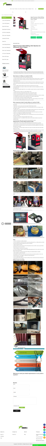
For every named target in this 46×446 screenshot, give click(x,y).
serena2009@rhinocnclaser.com (44, 437)
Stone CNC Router (5, 56)
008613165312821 (44, 435)
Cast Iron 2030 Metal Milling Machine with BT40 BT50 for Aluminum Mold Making (5, 71)
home (11, 8)
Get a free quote (33, 37)
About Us (1, 434)
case (19, 8)
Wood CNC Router (5, 26)
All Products (6, 86)
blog (21, 8)
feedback (29, 8)
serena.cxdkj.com (44, 432)
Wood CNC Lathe (5, 59)
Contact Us (14, 434)
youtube (23, 8)
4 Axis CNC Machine (5, 23)
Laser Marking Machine (6, 44)
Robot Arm (4, 41)
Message (15, 396)
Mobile (14, 392)
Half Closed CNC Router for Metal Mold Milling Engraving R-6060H (5, 84)
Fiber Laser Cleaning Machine (7, 50)
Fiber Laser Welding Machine (7, 47)
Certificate (2, 436)
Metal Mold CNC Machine (6, 29)
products (16, 8)
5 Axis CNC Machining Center (7, 20)
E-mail (14, 388)
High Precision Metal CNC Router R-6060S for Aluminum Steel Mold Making (5, 77)
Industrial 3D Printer (5, 38)
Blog (25, 434)
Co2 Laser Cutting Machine (7, 53)
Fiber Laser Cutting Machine (7, 35)
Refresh (22, 407)
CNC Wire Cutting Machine (7, 32)
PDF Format (39, 37)
